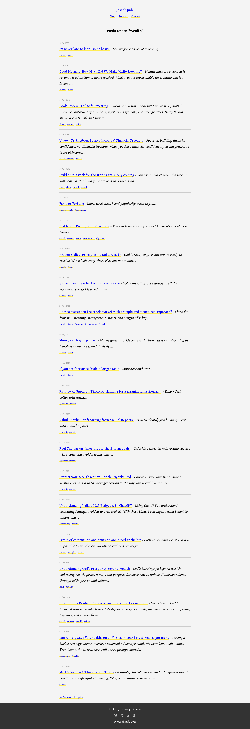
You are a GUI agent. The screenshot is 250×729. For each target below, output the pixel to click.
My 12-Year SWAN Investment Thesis (86, 672)
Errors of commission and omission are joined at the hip (100, 540)
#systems (79, 324)
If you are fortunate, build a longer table (89, 369)
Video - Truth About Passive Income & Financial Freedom (101, 141)
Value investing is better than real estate (89, 283)
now (138, 709)
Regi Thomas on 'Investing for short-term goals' (94, 449)
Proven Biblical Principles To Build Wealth (90, 255)
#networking (80, 210)
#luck (68, 187)
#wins (70, 55)
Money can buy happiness (78, 340)
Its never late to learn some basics (84, 49)
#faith (70, 267)
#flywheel (100, 238)
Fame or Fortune (71, 204)
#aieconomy (64, 524)
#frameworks (89, 238)
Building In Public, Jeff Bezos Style (84, 226)
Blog (112, 16)
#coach (62, 159)
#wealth (62, 55)
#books (62, 124)
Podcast (123, 16)
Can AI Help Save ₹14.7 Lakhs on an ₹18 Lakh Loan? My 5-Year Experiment (114, 638)
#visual (101, 324)
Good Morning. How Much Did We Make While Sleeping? (100, 72)
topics (112, 709)
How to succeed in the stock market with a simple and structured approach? (115, 312)
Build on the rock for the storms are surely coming (96, 175)
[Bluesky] (116, 716)
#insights (72, 552)
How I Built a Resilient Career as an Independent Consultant (103, 603)
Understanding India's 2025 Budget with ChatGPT (95, 506)
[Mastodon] (128, 716)
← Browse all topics (71, 697)
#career (70, 621)
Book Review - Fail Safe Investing (83, 106)
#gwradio (63, 403)
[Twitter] (122, 716)
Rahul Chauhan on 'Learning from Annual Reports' (96, 420)
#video (79, 159)
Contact (135, 16)
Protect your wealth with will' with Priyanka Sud (95, 477)
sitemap (126, 709)
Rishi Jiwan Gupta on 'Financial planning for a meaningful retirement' (110, 392)
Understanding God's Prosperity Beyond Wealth (94, 569)
